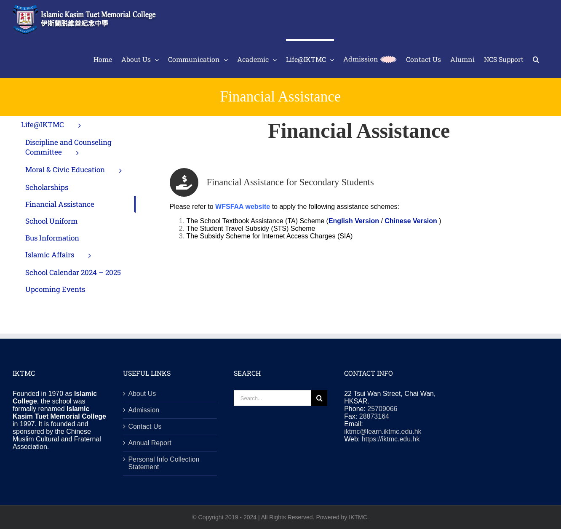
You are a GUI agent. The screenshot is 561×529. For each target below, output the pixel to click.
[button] (536, 58)
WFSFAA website (242, 206)
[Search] (319, 398)
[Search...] (272, 398)
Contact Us (144, 426)
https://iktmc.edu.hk (391, 439)
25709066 (382, 408)
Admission (143, 410)
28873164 (374, 416)
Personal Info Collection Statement (163, 463)
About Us (142, 393)
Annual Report (149, 442)
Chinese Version (411, 220)
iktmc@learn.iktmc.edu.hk (382, 431)
